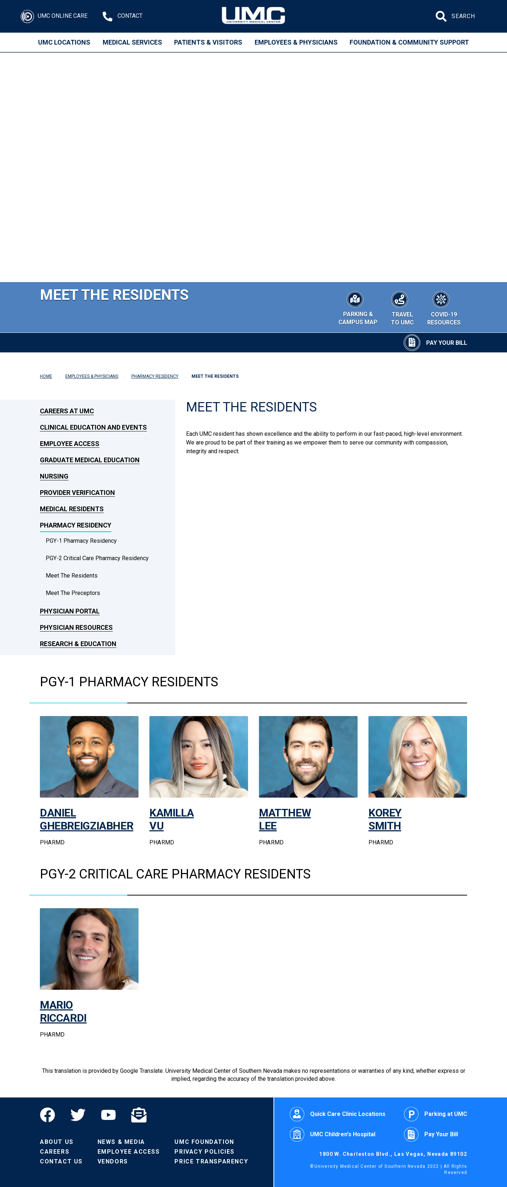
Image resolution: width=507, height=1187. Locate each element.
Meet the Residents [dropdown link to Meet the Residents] (72, 575)
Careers (54, 1151)
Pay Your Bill (431, 1134)
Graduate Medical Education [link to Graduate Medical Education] (90, 460)
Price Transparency (211, 1161)
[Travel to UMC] (402, 307)
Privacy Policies (204, 1151)
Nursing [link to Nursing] (54, 476)
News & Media (121, 1141)
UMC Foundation (204, 1141)
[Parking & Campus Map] (358, 307)
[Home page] (253, 16)
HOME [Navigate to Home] (46, 376)
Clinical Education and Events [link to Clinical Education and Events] (93, 427)
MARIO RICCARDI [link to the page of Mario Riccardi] (63, 1011)
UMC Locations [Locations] (64, 42)
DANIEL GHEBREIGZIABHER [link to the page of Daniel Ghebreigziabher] (86, 819)
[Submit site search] (442, 16)
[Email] (139, 1114)
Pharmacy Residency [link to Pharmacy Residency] (75, 525)
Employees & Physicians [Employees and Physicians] (296, 42)
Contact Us (61, 1161)
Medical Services (132, 42)
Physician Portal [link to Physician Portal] (70, 611)
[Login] (54, 16)
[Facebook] (51, 1114)
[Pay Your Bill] (435, 342)
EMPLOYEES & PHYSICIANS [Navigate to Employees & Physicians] (91, 376)
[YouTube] (108, 1114)
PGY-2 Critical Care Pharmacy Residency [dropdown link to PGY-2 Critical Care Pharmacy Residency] (97, 558)
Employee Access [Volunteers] (129, 1151)
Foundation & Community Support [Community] (409, 42)
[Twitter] (78, 1114)
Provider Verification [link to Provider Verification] (77, 492)
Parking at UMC (435, 1114)
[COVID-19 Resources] (444, 307)
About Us (57, 1141)
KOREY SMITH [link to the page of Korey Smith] (384, 819)
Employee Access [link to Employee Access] (69, 443)
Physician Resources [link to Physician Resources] (76, 627)
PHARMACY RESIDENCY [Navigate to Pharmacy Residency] (154, 376)
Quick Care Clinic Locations (338, 1114)
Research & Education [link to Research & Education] (78, 644)
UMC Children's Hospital (332, 1134)
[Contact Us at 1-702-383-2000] (123, 16)
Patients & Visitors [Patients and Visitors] (208, 42)
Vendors (113, 1161)
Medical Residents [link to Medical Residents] (72, 509)
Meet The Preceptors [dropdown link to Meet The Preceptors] (73, 593)
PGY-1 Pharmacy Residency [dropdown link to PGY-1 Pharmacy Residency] (81, 540)
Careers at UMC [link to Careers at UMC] (67, 411)
